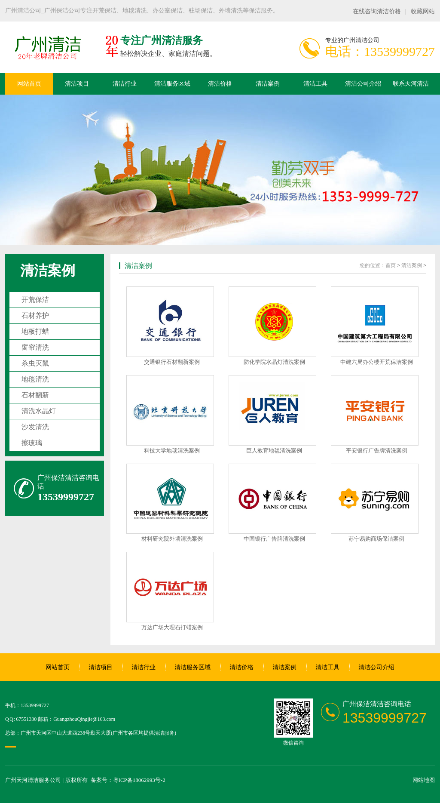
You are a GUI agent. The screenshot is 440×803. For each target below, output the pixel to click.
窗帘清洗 (35, 347)
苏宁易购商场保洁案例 (376, 538)
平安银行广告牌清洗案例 (376, 450)
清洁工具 (315, 83)
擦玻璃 (31, 442)
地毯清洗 (35, 379)
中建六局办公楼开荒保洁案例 (376, 362)
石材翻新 (35, 395)
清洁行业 (125, 83)
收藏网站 (423, 11)
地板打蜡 (35, 331)
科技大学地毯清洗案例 (172, 450)
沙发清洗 (35, 427)
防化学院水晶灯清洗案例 (274, 362)
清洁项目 (77, 83)
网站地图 (423, 780)
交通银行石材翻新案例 (172, 362)
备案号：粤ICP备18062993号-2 (128, 780)
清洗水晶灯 (38, 411)
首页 (390, 265)
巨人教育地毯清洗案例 (274, 450)
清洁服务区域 (172, 83)
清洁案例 (268, 83)
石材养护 (35, 315)
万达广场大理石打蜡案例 (172, 627)
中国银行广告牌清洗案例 (274, 538)
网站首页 (29, 83)
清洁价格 (220, 83)
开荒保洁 (35, 299)
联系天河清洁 (411, 83)
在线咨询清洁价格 (377, 11)
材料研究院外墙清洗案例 (172, 538)
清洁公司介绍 (363, 83)
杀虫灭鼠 (35, 363)
